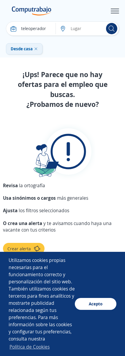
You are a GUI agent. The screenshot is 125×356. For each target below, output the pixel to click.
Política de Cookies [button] (30, 346)
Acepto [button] (95, 304)
